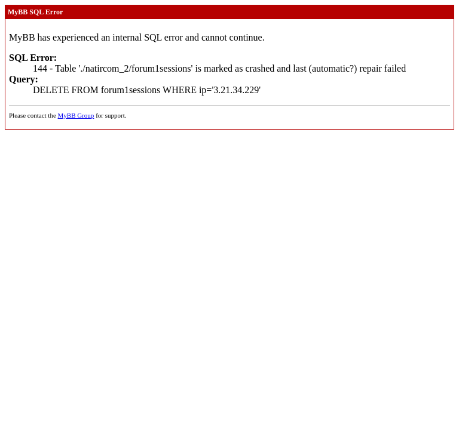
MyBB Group (76, 115)
